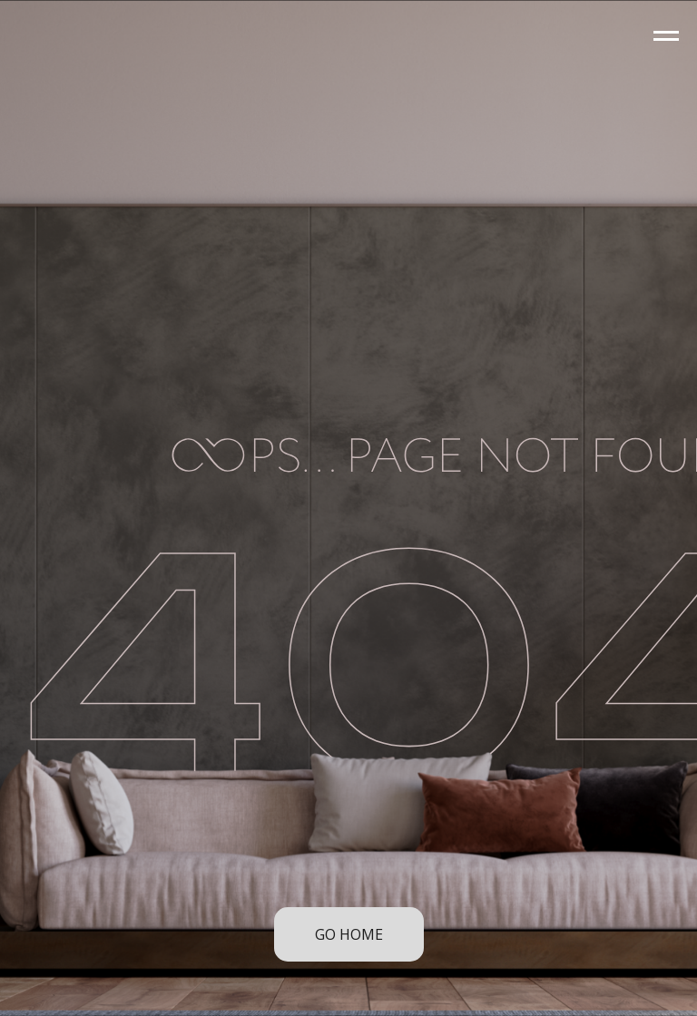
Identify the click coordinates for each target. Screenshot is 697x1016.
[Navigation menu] (666, 36)
